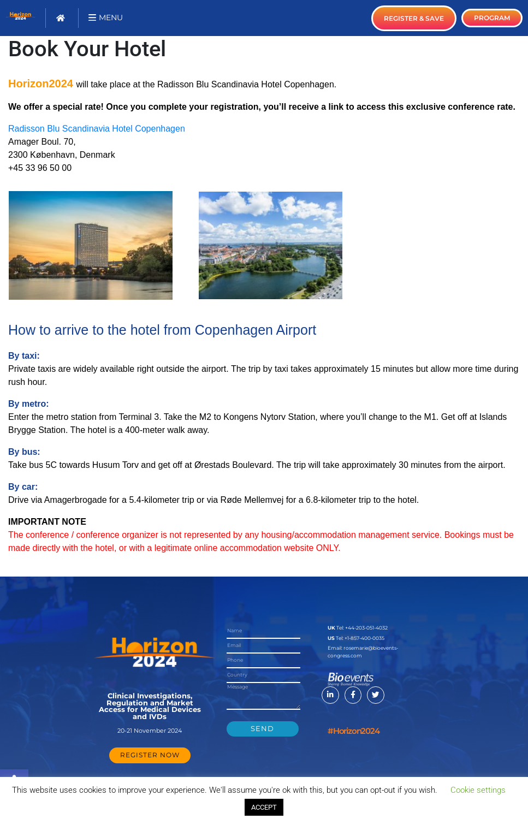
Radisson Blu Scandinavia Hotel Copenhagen (96, 128)
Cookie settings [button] (478, 790)
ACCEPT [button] (264, 807)
